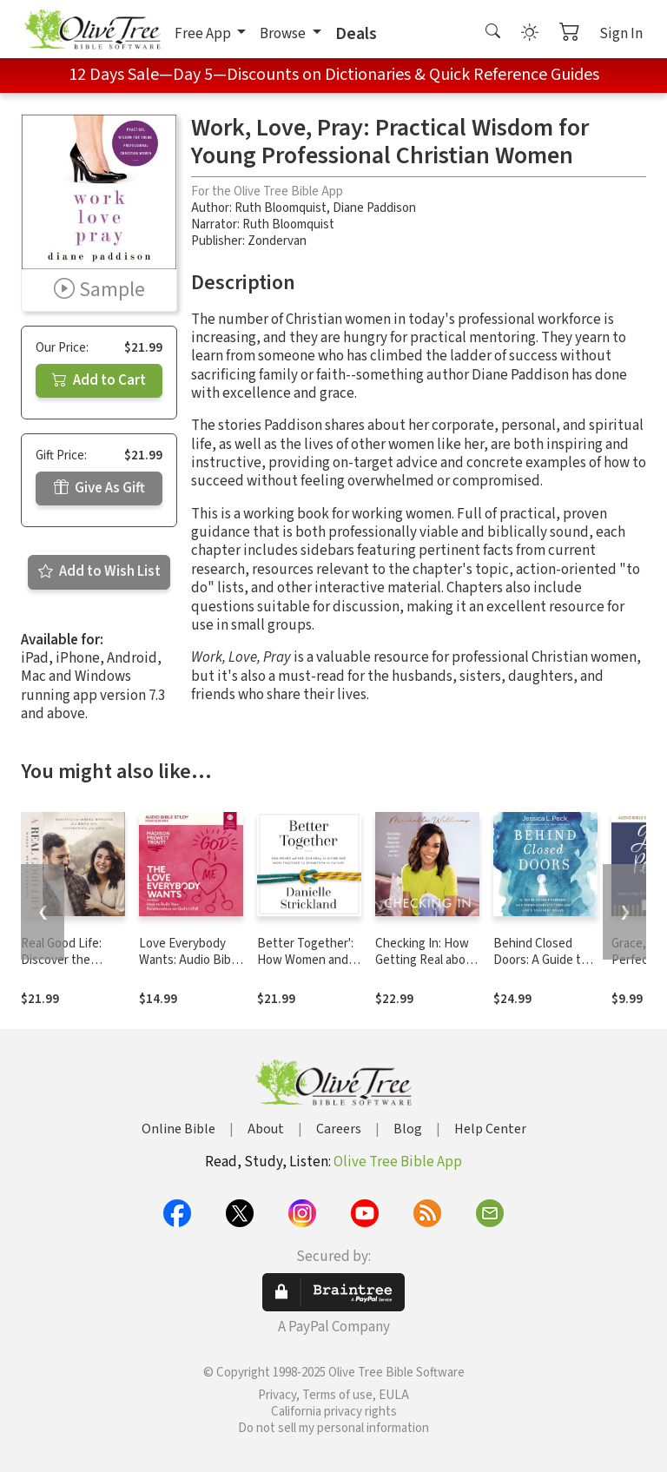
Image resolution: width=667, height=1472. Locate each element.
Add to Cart (99, 380)
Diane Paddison (374, 208)
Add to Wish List (99, 571)
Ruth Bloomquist (280, 208)
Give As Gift (99, 488)
